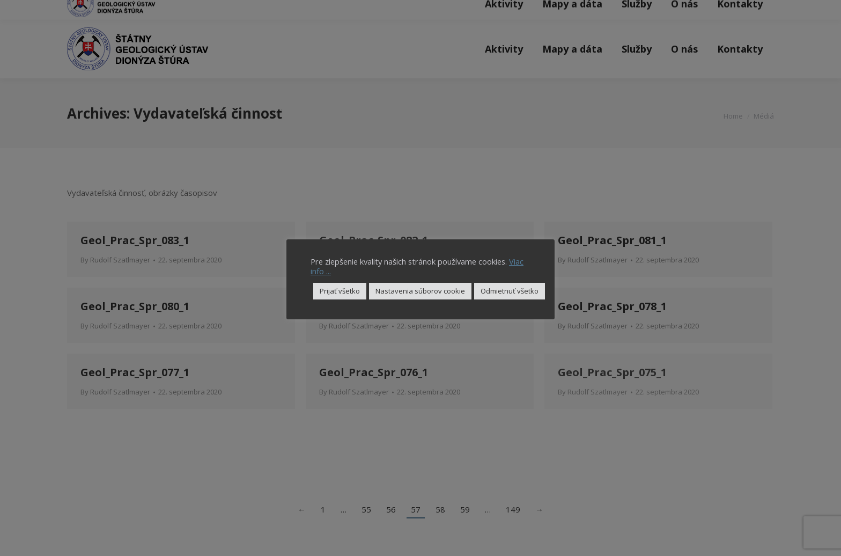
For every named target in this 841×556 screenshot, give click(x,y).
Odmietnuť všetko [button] (509, 291)
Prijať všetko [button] (340, 291)
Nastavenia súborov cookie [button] (420, 291)
